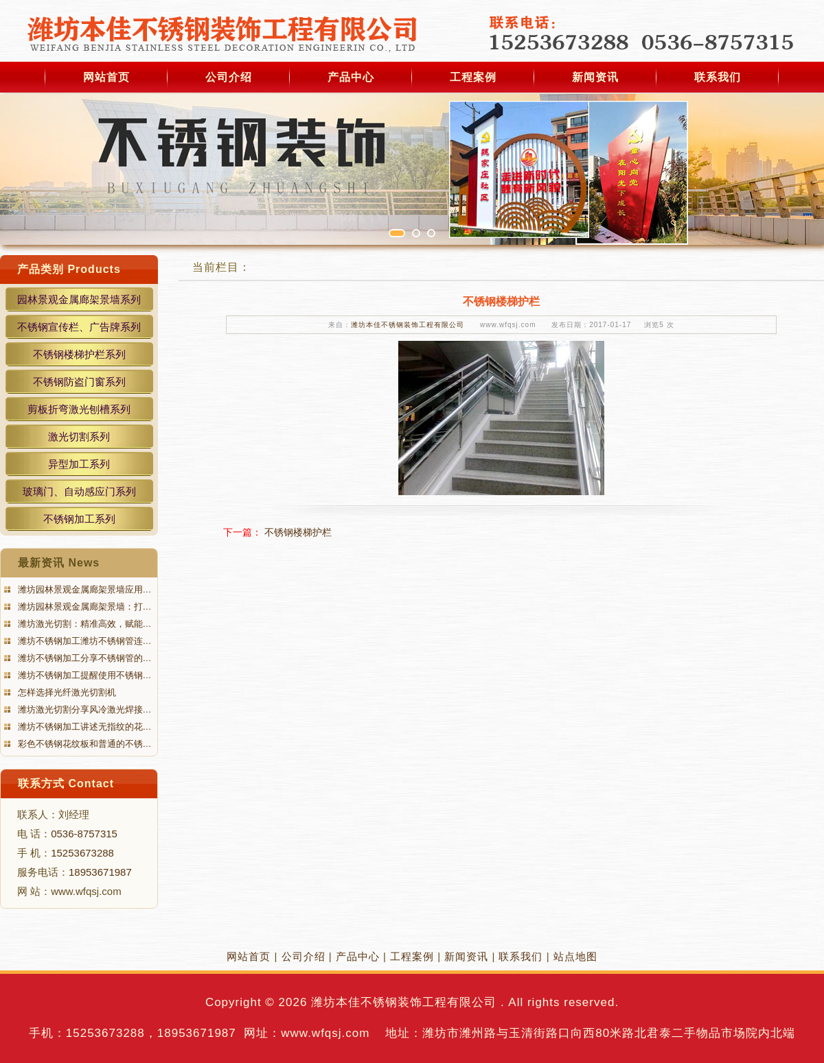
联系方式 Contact (66, 783)
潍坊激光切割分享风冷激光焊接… (83, 709)
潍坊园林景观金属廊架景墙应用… (83, 589)
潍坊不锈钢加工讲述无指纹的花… (83, 726)
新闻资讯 (595, 77)
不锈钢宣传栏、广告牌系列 (79, 327)
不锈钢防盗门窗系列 (79, 381)
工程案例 (473, 77)
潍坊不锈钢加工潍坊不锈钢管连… (83, 641)
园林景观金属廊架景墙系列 (79, 299)
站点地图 (575, 956)
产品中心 (351, 77)
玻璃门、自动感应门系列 (79, 491)
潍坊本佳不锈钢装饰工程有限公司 (407, 325)
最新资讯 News (59, 563)
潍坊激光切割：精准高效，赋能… (83, 624)
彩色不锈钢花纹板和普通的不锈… (83, 744)
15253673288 (82, 853)
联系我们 (717, 77)
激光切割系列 (79, 436)
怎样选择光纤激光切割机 (65, 692)
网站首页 (106, 77)
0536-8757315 (84, 833)
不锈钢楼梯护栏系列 (79, 354)
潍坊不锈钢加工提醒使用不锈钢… (83, 675)
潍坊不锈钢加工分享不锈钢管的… (83, 658)
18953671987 (100, 872)
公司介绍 (228, 77)
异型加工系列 (79, 464)
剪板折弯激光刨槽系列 (78, 409)
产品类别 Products (69, 269)
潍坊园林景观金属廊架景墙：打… (83, 606)
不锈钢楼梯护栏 (298, 532)
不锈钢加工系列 (79, 519)
